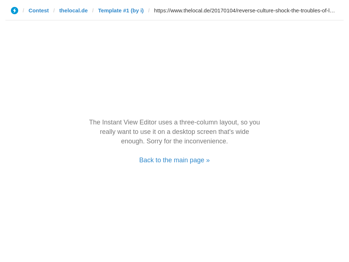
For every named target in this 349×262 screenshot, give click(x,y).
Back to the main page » (174, 160)
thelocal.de (73, 10)
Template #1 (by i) (121, 10)
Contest (39, 10)
